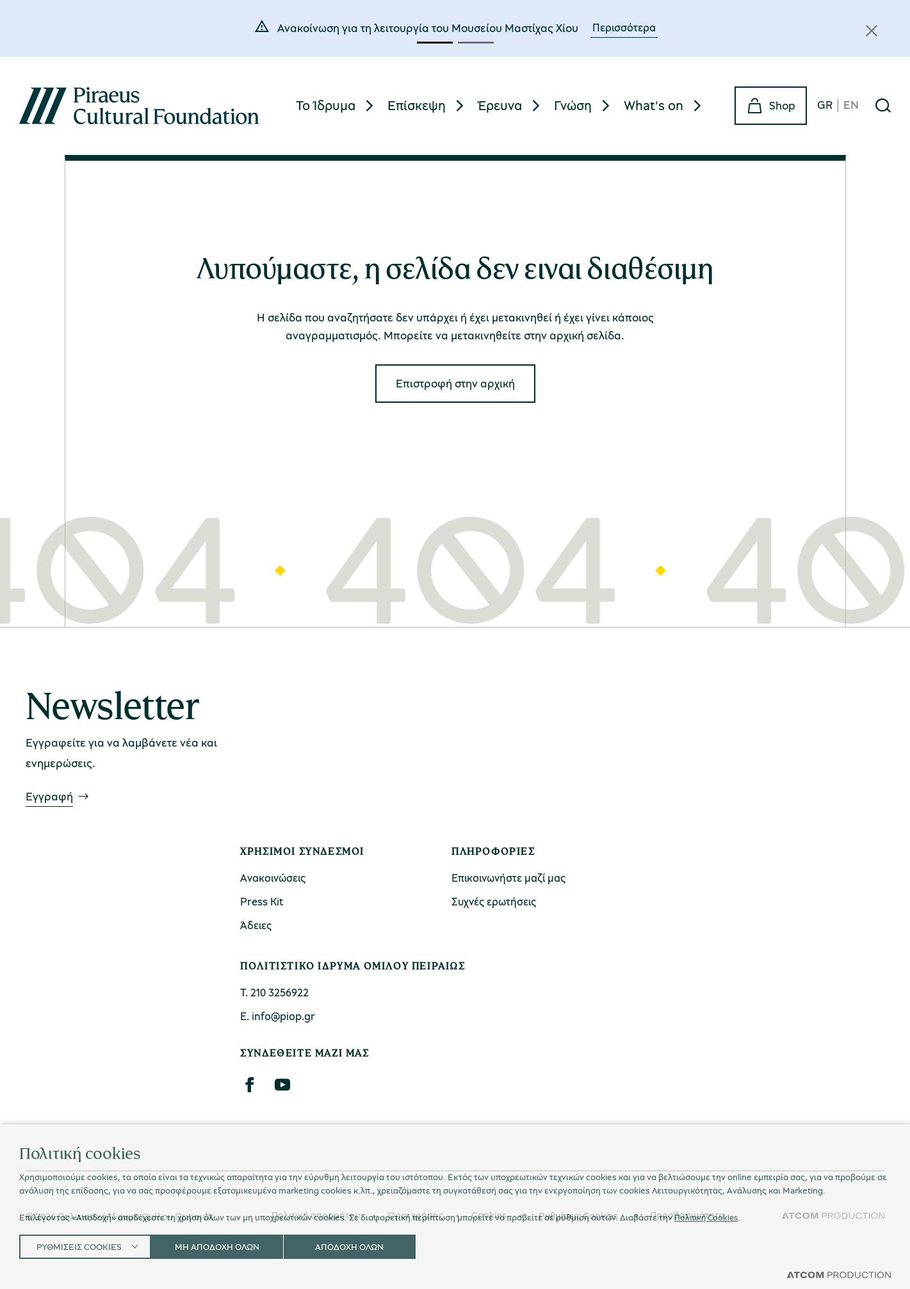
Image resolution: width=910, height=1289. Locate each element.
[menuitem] (336, 105)
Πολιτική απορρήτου (316, 1215)
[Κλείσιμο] (871, 31)
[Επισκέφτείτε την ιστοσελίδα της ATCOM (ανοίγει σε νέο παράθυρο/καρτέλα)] (833, 1216)
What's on (653, 105)
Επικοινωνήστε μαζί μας (508, 877)
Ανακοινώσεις (272, 877)
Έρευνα (500, 105)
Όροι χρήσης (415, 1215)
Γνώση (573, 105)
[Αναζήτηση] (883, 106)
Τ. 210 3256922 (274, 992)
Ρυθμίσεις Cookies (578, 1216)
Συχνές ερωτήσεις (493, 901)
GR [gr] (825, 105)
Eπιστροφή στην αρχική (455, 383)
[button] (435, 43)
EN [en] (851, 105)
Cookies (489, 1215)
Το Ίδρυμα (325, 105)
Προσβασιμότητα (687, 1215)
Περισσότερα (624, 27)
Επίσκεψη (416, 105)
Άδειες (256, 925)
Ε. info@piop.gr (277, 1016)
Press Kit (262, 901)
